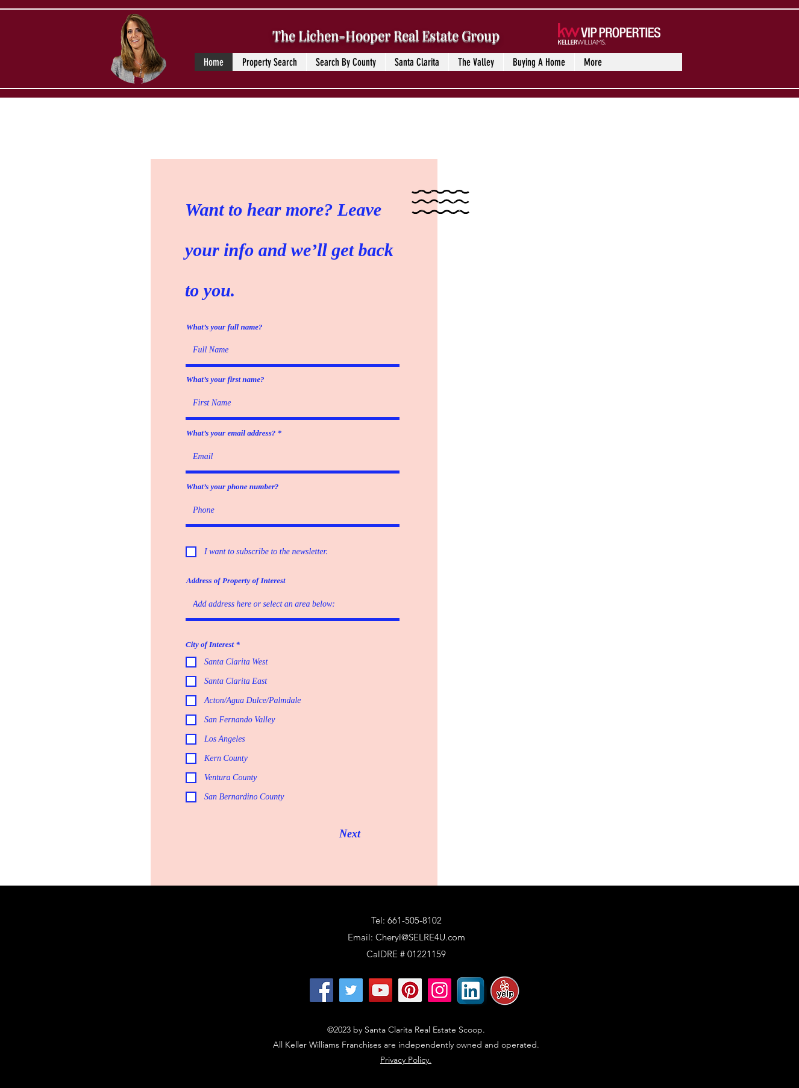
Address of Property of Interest (236, 580)
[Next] (350, 834)
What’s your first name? (225, 379)
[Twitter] (351, 990)
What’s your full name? (224, 327)
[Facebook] (321, 990)
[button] (345, 62)
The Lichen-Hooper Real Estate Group (386, 35)
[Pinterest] (410, 990)
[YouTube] (380, 990)
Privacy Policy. (405, 1059)
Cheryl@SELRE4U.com (420, 937)
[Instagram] (439, 990)
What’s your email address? (230, 433)
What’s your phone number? (232, 486)
